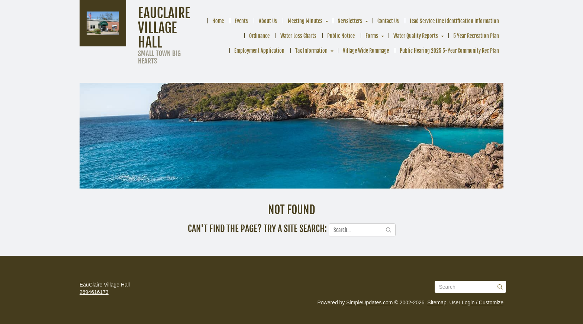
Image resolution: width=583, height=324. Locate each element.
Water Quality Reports (415, 36)
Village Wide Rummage (366, 51)
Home (218, 21)
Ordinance (259, 36)
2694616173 (94, 292)
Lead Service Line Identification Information (454, 21)
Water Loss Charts (298, 36)
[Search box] (470, 287)
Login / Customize (482, 302)
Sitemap (436, 302)
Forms (371, 36)
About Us (268, 21)
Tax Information (311, 51)
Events (241, 21)
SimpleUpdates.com (369, 302)
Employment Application (259, 51)
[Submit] (500, 287)
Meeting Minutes (305, 21)
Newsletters (350, 21)
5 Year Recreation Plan (476, 36)
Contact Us (388, 21)
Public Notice (341, 36)
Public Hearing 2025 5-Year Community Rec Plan (449, 51)
